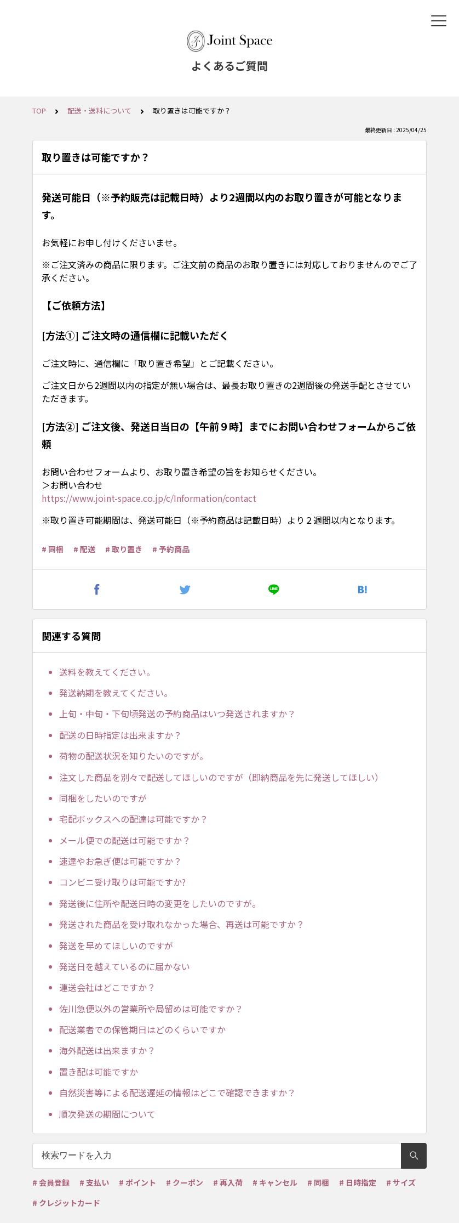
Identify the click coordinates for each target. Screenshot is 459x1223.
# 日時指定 (357, 1182)
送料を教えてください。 (107, 671)
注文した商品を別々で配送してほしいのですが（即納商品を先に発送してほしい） (221, 777)
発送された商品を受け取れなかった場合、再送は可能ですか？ (182, 924)
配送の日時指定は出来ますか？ (120, 734)
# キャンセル (275, 1182)
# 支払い (94, 1182)
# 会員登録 (51, 1182)
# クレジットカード (66, 1202)
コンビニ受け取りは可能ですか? (122, 881)
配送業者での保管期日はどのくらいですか (142, 1029)
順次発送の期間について (107, 1113)
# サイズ (401, 1182)
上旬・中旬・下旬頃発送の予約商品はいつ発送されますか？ (177, 713)
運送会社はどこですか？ (107, 987)
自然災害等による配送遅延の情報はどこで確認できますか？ (177, 1092)
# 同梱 (53, 548)
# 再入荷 (228, 1182)
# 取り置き (123, 548)
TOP (39, 110)
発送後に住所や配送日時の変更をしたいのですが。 (160, 903)
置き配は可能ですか (98, 1071)
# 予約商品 (171, 548)
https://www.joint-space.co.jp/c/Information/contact (149, 498)
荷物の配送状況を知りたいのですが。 (133, 755)
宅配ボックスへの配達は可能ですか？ (133, 818)
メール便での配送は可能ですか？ (125, 840)
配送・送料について (99, 110)
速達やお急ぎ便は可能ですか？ (120, 861)
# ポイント (137, 1182)
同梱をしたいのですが (103, 798)
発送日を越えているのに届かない (124, 966)
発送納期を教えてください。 (116, 692)
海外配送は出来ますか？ (107, 1050)
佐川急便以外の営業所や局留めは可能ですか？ (151, 1008)
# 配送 (84, 548)
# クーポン (184, 1182)
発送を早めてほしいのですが (116, 945)
